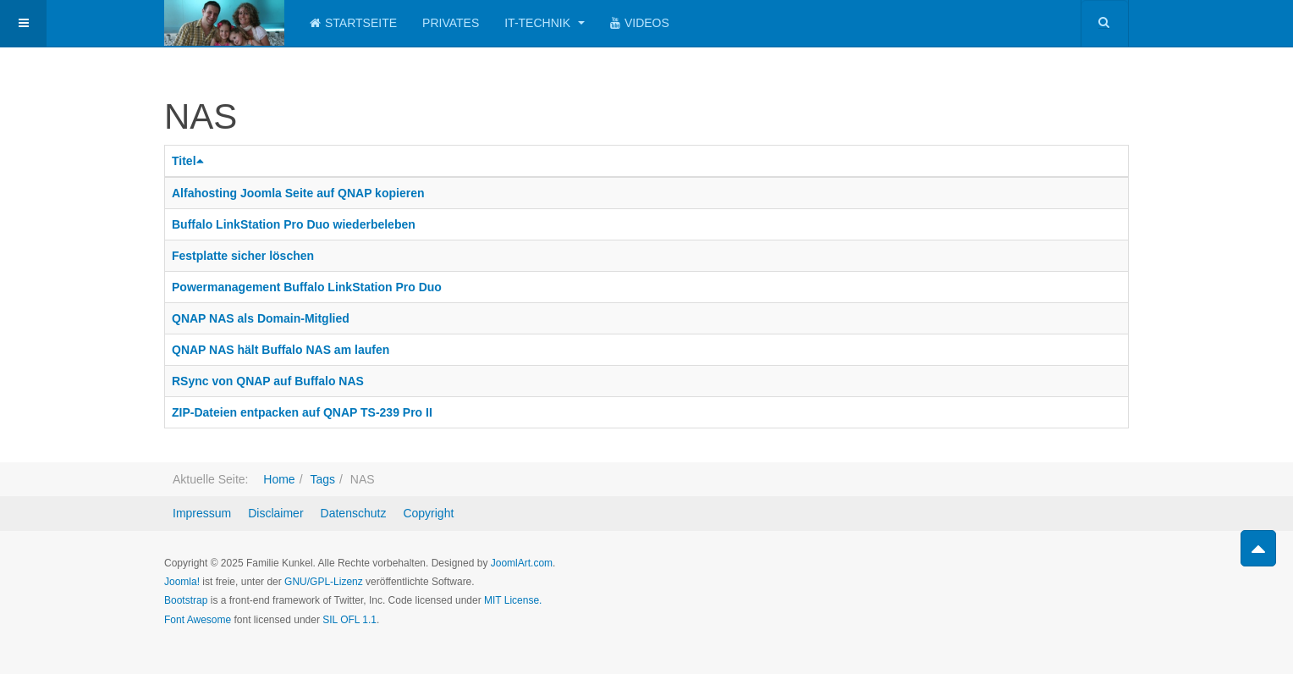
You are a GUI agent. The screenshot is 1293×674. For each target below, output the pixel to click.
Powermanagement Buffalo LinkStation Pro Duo (307, 287)
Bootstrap (185, 600)
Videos (639, 23)
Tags (322, 479)
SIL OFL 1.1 (349, 620)
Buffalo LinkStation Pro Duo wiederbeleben (293, 224)
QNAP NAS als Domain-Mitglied (260, 318)
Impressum (202, 513)
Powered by (1052, 577)
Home (278, 479)
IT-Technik (544, 23)
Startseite (353, 23)
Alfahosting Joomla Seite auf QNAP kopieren (298, 193)
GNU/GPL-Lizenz (323, 582)
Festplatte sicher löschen (243, 255)
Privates (450, 23)
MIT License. (513, 600)
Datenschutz (354, 513)
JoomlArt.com (522, 563)
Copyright (428, 513)
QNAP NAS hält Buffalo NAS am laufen (280, 349)
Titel (190, 161)
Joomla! (182, 582)
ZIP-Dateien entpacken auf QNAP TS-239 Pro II (302, 412)
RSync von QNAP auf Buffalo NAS (268, 381)
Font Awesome (197, 620)
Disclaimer (275, 513)
